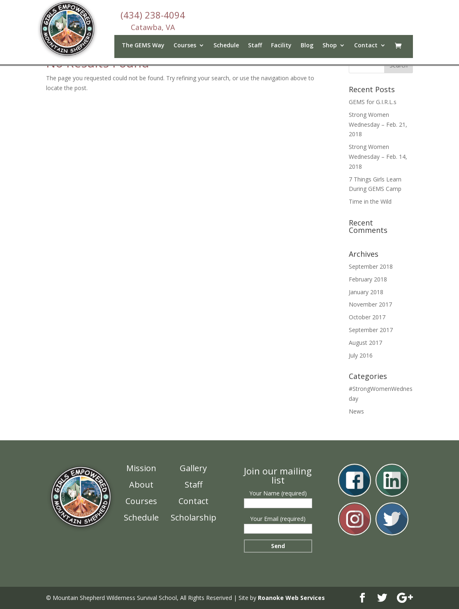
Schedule (226, 45)
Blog (307, 45)
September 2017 (371, 330)
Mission (141, 468)
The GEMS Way (143, 45)
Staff (255, 45)
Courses (185, 45)
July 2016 (361, 355)
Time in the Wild (370, 201)
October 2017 (367, 317)
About (141, 484)
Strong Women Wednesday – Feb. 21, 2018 (378, 124)
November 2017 (370, 304)
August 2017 (365, 342)
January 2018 (366, 292)
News (356, 411)
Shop (329, 45)
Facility (281, 45)
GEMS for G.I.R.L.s (372, 102)
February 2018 (368, 279)
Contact (366, 45)
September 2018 (371, 266)
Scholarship (193, 517)
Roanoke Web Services (291, 598)
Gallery (193, 468)
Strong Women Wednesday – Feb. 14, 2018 (378, 156)
